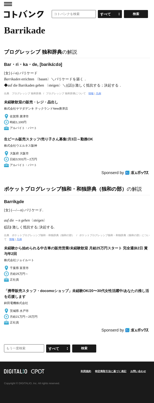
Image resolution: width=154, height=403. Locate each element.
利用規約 (86, 371)
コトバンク (24, 14)
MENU (8, 4)
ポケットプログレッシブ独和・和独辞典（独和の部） (65, 189)
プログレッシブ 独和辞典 (33, 52)
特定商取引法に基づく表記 (110, 371)
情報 (91, 93)
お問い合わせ (138, 371)
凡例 (98, 93)
